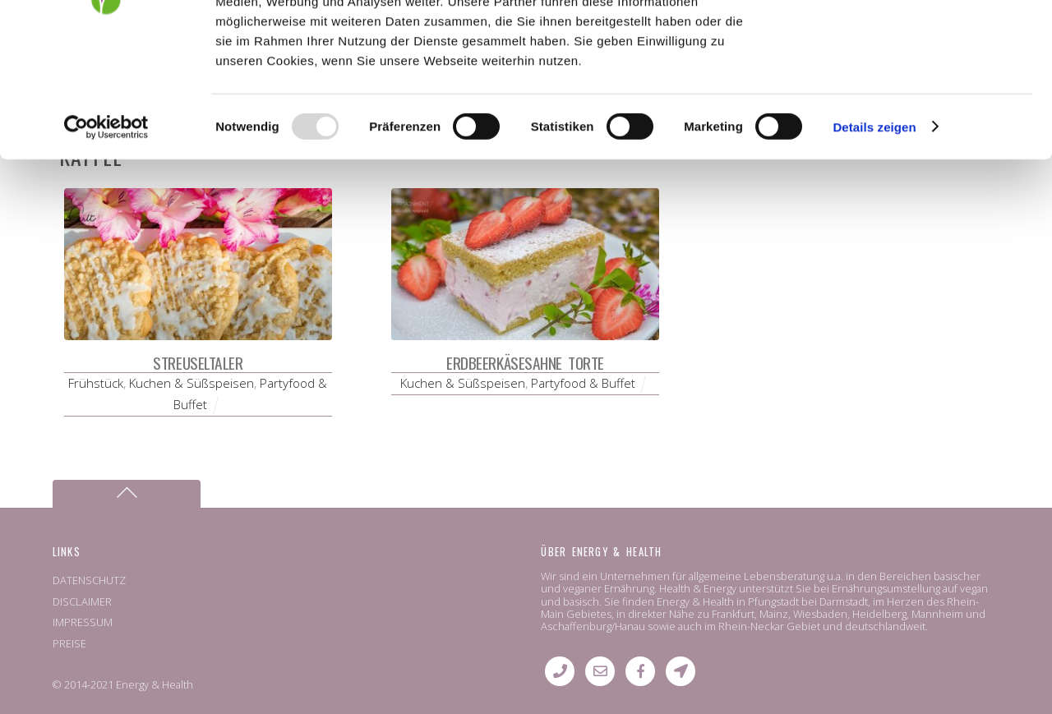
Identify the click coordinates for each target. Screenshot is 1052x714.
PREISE (69, 643)
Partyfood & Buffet (583, 383)
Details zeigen (874, 244)
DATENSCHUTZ (89, 580)
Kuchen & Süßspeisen (191, 383)
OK (915, 41)
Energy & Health (154, 684)
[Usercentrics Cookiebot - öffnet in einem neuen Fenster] (106, 245)
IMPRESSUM (83, 622)
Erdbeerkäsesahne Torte (525, 363)
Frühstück (95, 383)
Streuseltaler (197, 363)
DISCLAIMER (82, 601)
